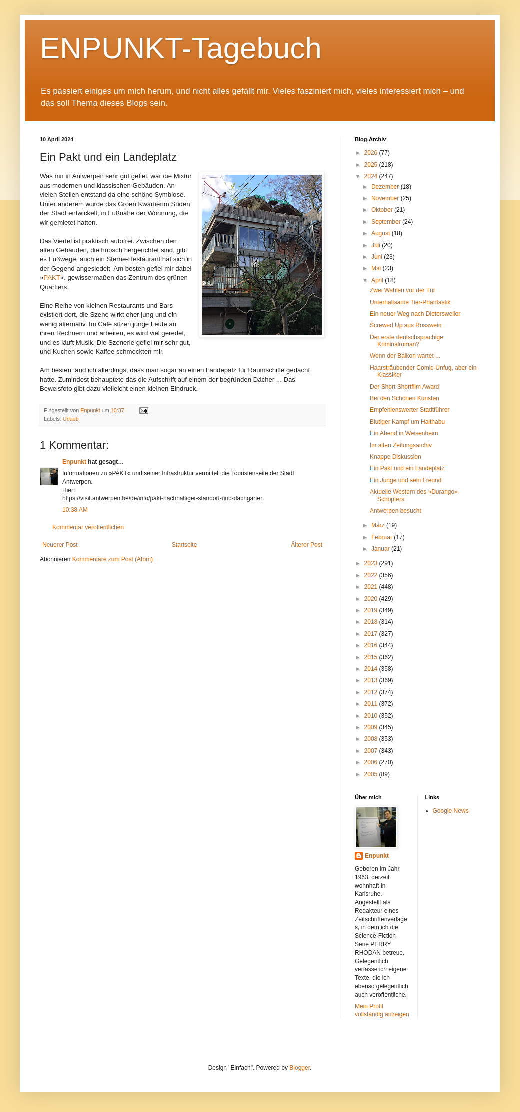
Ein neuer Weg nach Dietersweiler (415, 313)
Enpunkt (74, 461)
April (378, 280)
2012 (372, 692)
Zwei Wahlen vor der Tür (403, 290)
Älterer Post (306, 544)
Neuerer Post (60, 544)
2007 (372, 750)
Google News (451, 810)
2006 (372, 762)
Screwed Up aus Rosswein (406, 325)
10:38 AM (75, 509)
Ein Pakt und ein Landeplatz (407, 468)
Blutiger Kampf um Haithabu (407, 421)
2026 (372, 152)
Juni (378, 256)
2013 (372, 680)
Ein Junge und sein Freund (406, 480)
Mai (377, 268)
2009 (372, 727)
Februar (383, 537)
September (387, 221)
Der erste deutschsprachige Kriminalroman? (407, 341)
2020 (372, 598)
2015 (372, 657)
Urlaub (71, 419)
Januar (382, 548)
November (386, 198)
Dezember (386, 186)
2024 (372, 176)
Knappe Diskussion (396, 456)
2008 (372, 738)
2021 (372, 586)
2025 (372, 164)
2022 (372, 575)
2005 (372, 774)
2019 (372, 610)
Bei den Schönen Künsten (405, 398)
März (379, 525)
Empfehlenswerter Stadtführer (410, 409)
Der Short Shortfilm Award (405, 386)
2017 (372, 633)
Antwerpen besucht (396, 510)
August (382, 233)
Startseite (185, 544)
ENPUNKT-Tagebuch (181, 48)
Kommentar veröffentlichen (88, 527)
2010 (372, 715)
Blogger (300, 1067)
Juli (377, 245)
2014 (372, 668)
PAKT (52, 277)
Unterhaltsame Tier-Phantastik (410, 302)
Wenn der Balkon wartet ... (405, 355)
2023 (372, 563)
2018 (372, 621)
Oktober (383, 209)
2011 (372, 703)
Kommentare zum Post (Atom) (112, 559)
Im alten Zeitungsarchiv (401, 445)
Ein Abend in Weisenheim (404, 433)
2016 (372, 645)
